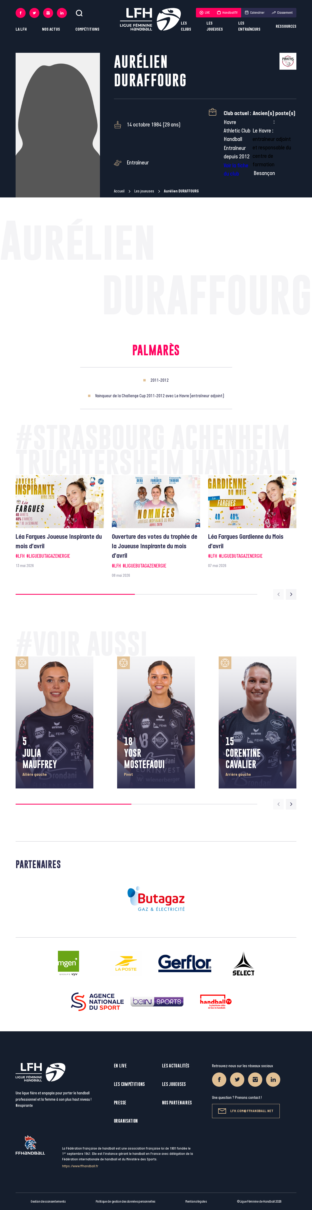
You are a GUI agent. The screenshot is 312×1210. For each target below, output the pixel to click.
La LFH (21, 29)
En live (120, 1065)
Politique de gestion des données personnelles (125, 1201)
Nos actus (51, 29)
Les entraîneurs (249, 26)
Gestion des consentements (48, 1201)
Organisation (126, 1120)
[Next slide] (291, 594)
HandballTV (227, 13)
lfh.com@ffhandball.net (245, 1111)
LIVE (205, 13)
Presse (120, 1102)
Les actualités (175, 1065)
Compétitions (87, 29)
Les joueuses (215, 26)
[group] (60, 522)
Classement (282, 13)
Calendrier (254, 13)
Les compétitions (129, 1084)
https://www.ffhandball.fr (80, 1166)
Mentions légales (196, 1201)
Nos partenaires (177, 1102)
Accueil (119, 191)
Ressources (286, 26)
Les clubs (186, 26)
